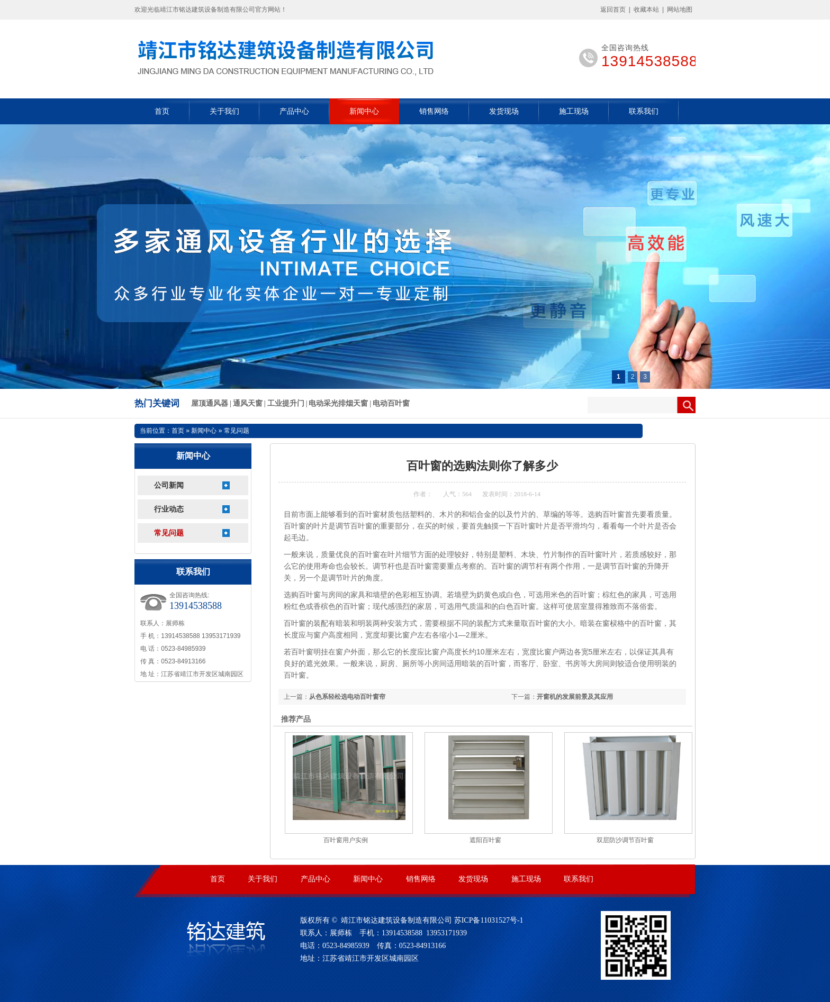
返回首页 (613, 9)
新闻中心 (364, 111)
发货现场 (504, 111)
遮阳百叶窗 (485, 840)
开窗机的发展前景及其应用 (575, 696)
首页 (162, 111)
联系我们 (643, 111)
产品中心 (294, 111)
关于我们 (224, 111)
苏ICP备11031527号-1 (489, 920)
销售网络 (434, 111)
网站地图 (679, 9)
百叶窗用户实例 (345, 840)
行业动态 (169, 509)
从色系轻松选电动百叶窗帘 (347, 696)
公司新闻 (169, 485)
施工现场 (574, 111)
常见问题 (169, 533)
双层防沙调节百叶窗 (625, 840)
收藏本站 (646, 9)
